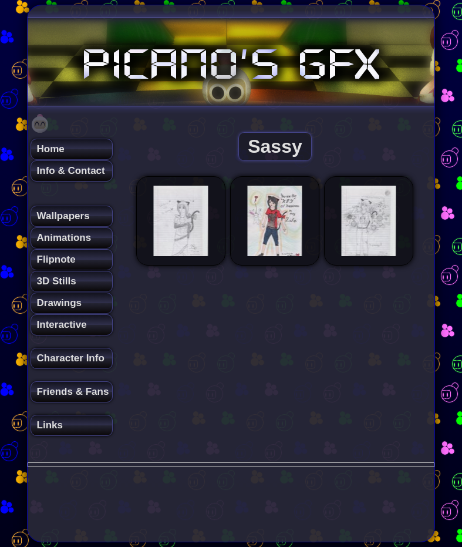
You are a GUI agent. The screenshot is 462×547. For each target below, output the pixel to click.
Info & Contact (71, 170)
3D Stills (56, 281)
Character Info (70, 358)
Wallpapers (63, 216)
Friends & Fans (73, 391)
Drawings (59, 302)
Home (51, 149)
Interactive (62, 324)
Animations (64, 237)
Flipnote (56, 259)
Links (50, 425)
